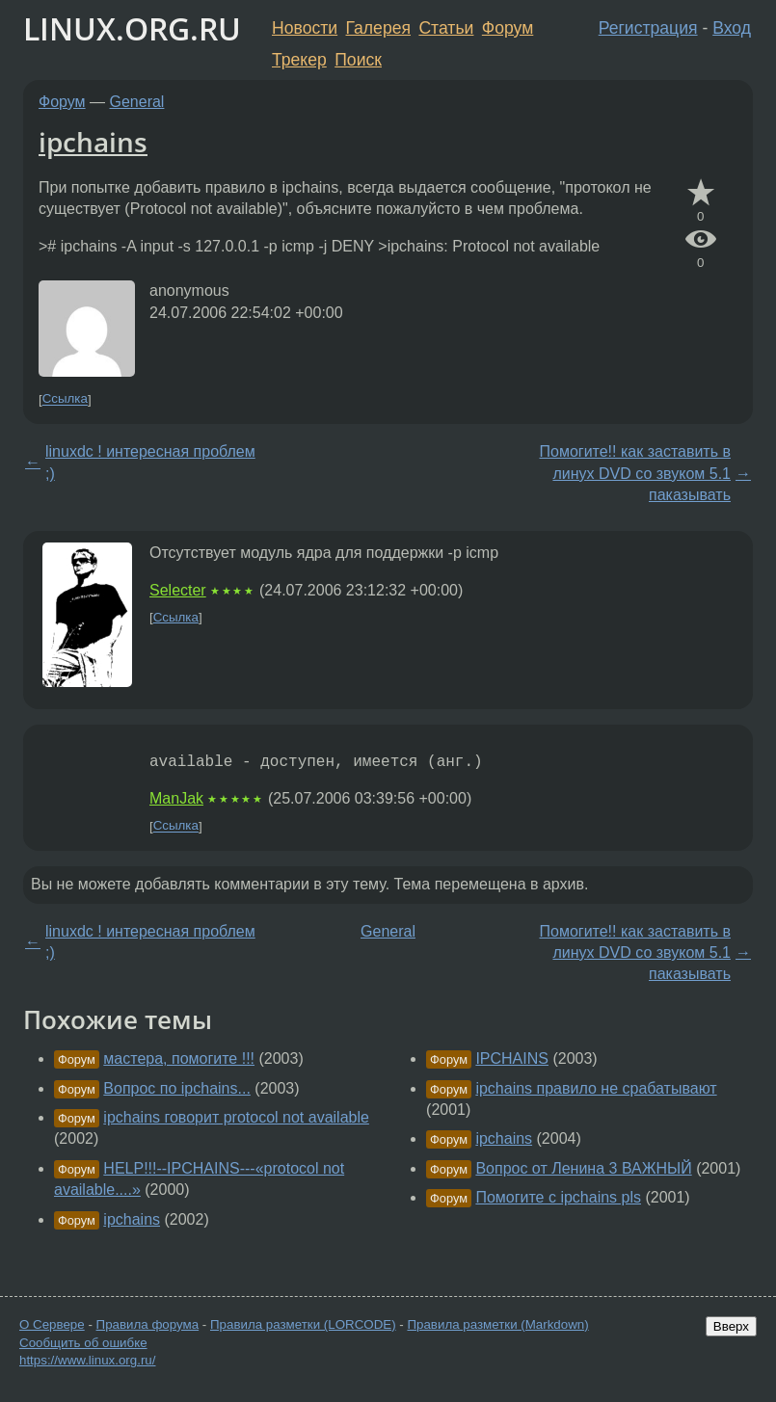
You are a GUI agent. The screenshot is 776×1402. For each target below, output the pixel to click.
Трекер (299, 59)
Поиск (358, 59)
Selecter (177, 590)
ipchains (93, 141)
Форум (507, 28)
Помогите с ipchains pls (558, 1197)
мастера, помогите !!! (178, 1058)
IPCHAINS (512, 1058)
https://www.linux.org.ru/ (87, 1360)
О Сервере (52, 1324)
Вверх (731, 1326)
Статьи (445, 28)
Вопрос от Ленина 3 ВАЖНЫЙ (583, 1168)
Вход (731, 28)
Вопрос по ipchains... (177, 1088)
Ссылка (65, 399)
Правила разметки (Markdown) (497, 1324)
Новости (304, 28)
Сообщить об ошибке (83, 1343)
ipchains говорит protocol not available (236, 1117)
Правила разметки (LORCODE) (303, 1324)
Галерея (378, 28)
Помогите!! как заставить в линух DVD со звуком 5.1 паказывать (635, 473)
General (137, 101)
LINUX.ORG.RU (132, 28)
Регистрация (648, 28)
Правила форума (148, 1324)
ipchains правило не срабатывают (595, 1088)
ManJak (176, 798)
